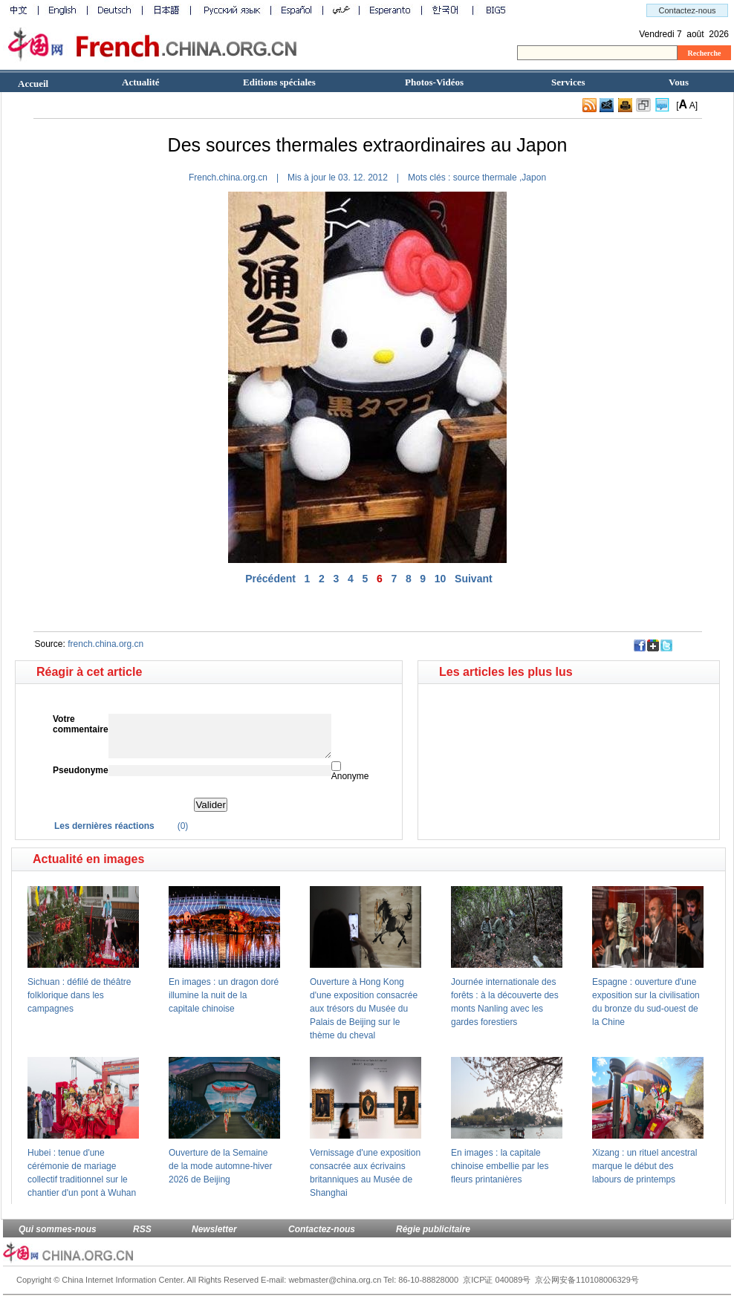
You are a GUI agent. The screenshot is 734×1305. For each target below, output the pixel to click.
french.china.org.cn (105, 644)
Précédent (270, 579)
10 (440, 579)
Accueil (33, 83)
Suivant (474, 579)
